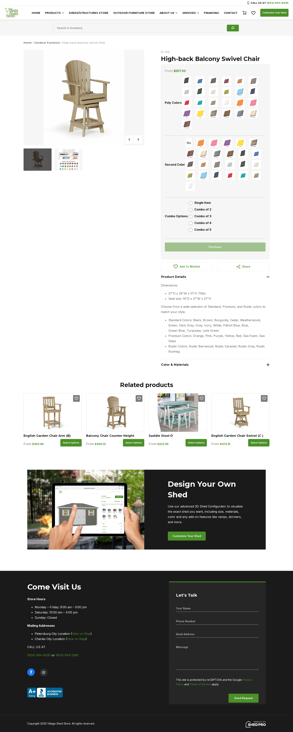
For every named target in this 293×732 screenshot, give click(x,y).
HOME (41, 12)
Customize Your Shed (274, 12)
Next (138, 139)
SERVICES (190, 12)
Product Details (173, 277)
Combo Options (176, 216)
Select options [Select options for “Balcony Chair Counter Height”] (133, 442)
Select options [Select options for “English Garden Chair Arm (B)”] (71, 442)
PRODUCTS (57, 12)
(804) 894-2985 (67, 655)
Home (28, 42)
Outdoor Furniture (47, 42)
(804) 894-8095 (278, 2)
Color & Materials (175, 364)
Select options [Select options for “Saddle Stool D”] (196, 442)
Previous (129, 139)
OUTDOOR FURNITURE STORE (136, 12)
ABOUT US (168, 12)
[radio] (186, 80)
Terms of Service (200, 684)
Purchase (215, 246)
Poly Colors (173, 103)
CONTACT (231, 12)
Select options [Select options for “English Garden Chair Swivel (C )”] (259, 442)
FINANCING (212, 12)
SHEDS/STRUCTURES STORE (92, 12)
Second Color (175, 164)
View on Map (81, 634)
